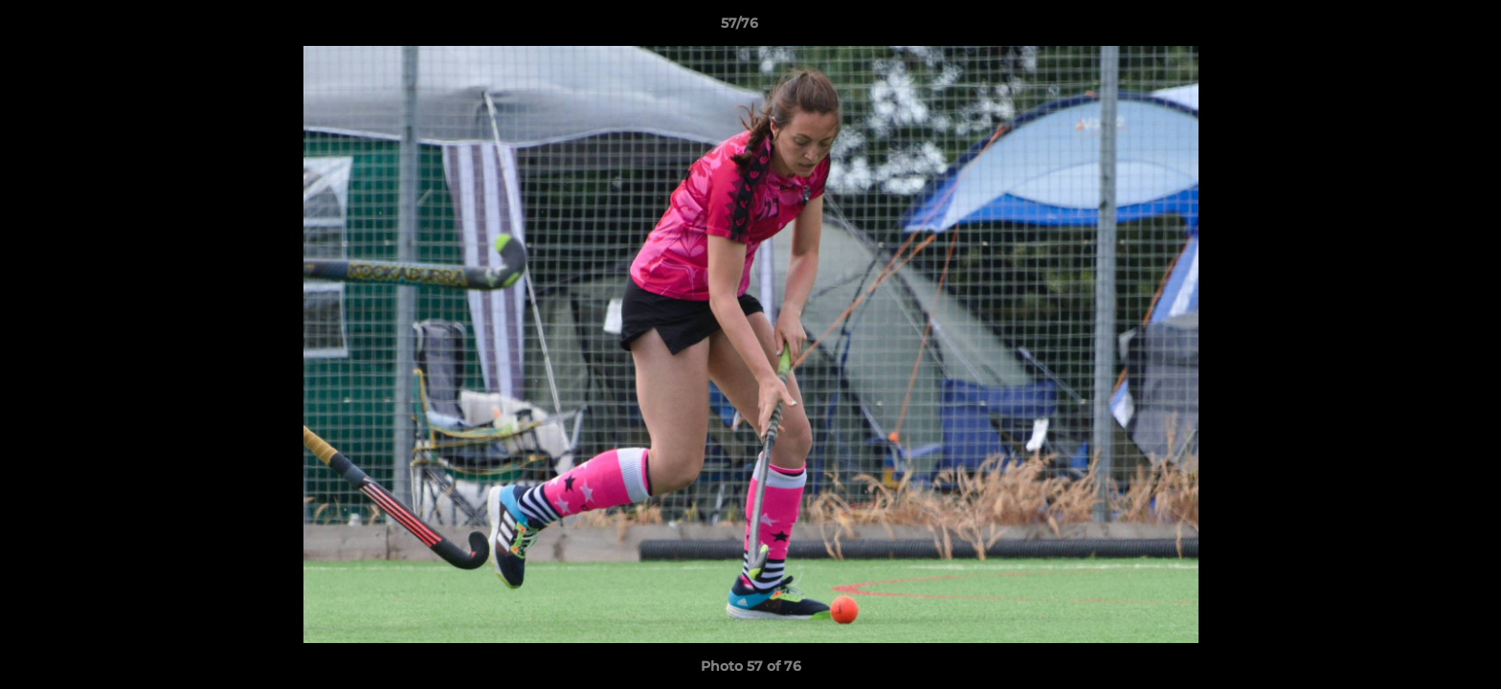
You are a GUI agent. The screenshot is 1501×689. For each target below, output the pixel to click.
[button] (1420, 27)
